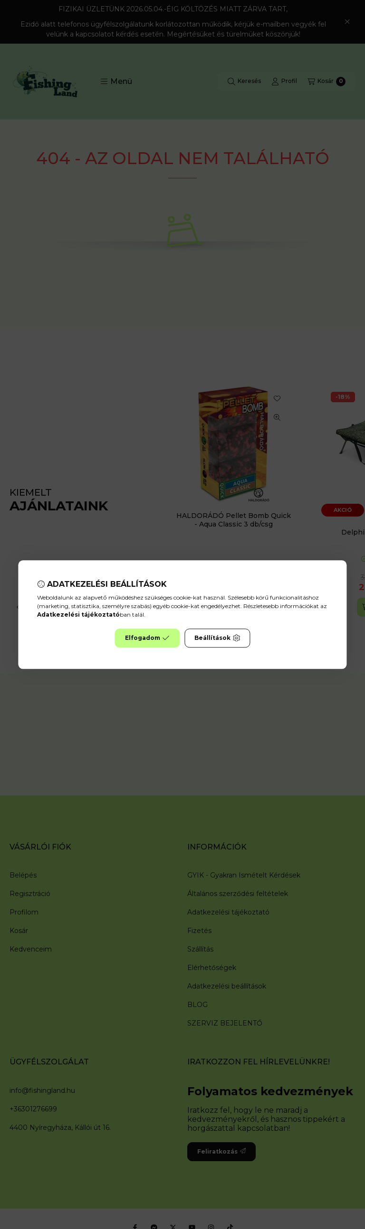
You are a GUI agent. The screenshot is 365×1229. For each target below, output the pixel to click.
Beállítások (217, 638)
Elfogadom (147, 638)
